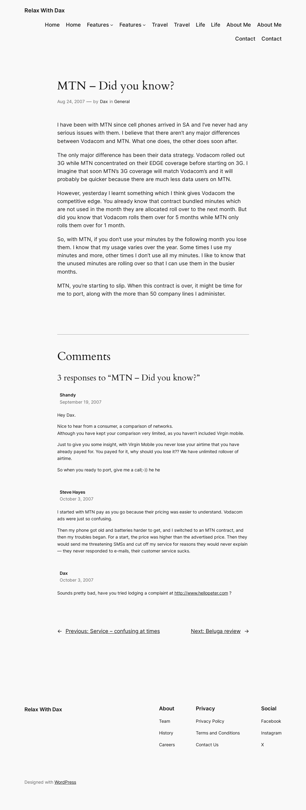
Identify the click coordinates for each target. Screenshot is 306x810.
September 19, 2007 (80, 402)
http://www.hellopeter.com (201, 593)
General (122, 101)
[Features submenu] (111, 24)
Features (98, 25)
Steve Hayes (72, 492)
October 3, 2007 (76, 498)
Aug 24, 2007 (71, 101)
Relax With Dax (44, 10)
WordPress (65, 782)
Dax (104, 101)
